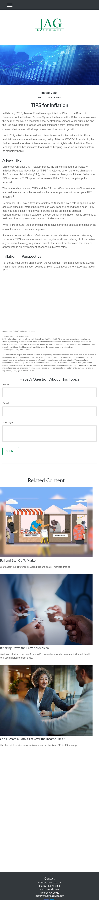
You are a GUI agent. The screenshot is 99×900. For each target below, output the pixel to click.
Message (7, 422)
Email (5, 403)
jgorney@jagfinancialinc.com (49, 896)
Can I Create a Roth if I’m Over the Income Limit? (32, 739)
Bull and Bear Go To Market (18, 560)
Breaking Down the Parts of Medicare (25, 648)
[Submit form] (10, 451)
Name (5, 384)
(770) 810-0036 (53, 882)
